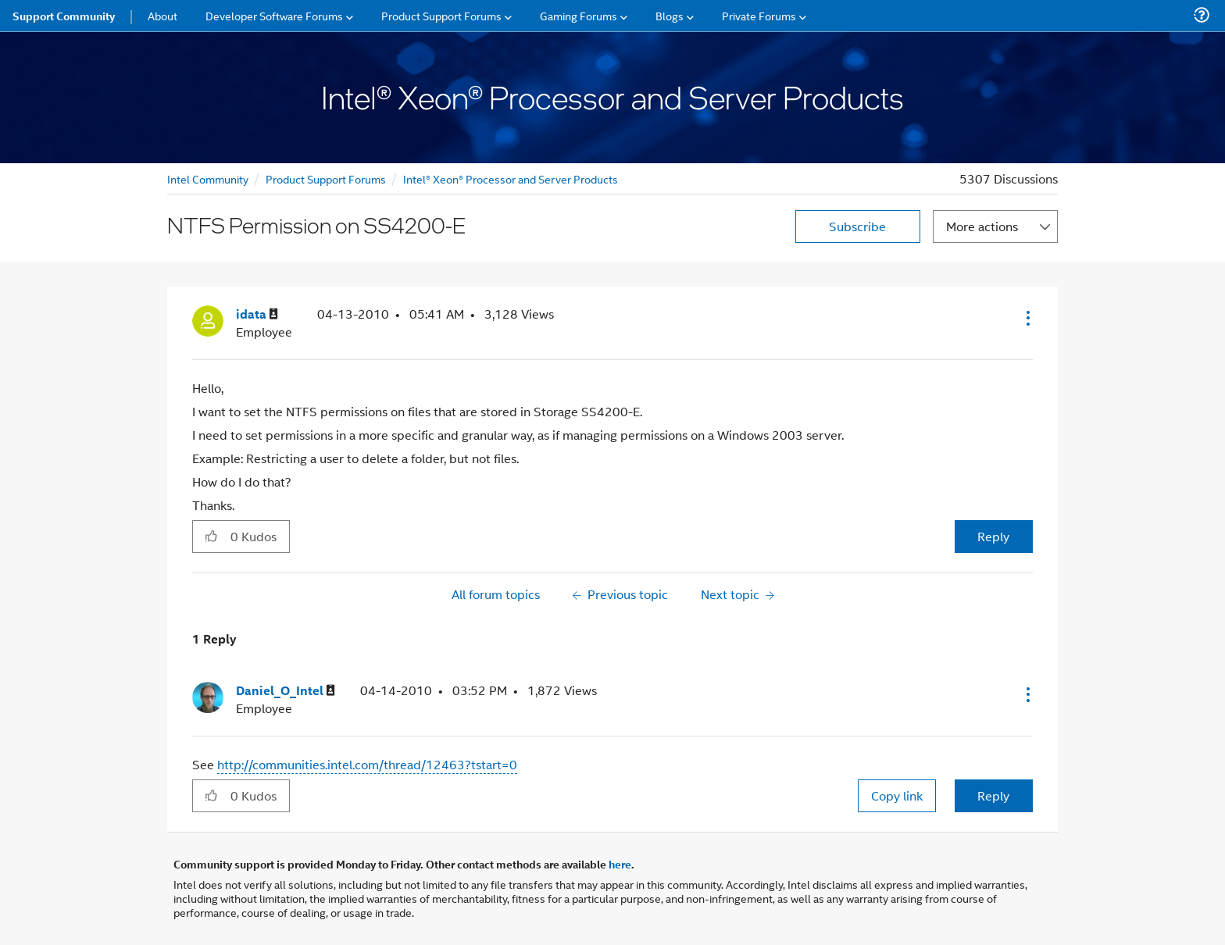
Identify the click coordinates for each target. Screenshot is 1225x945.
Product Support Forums (326, 178)
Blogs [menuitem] (669, 15)
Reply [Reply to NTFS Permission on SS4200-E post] (993, 536)
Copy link (897, 795)
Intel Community (207, 178)
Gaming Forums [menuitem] (578, 15)
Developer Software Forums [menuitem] (274, 15)
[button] (1026, 318)
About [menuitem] (162, 15)
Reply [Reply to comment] (993, 795)
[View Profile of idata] (257, 314)
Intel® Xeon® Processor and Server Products (510, 178)
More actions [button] (982, 226)
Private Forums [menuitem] (759, 15)
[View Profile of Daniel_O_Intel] (285, 691)
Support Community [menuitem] (63, 15)
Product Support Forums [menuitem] (441, 15)
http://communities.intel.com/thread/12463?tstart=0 (367, 764)
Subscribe (857, 226)
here (620, 863)
